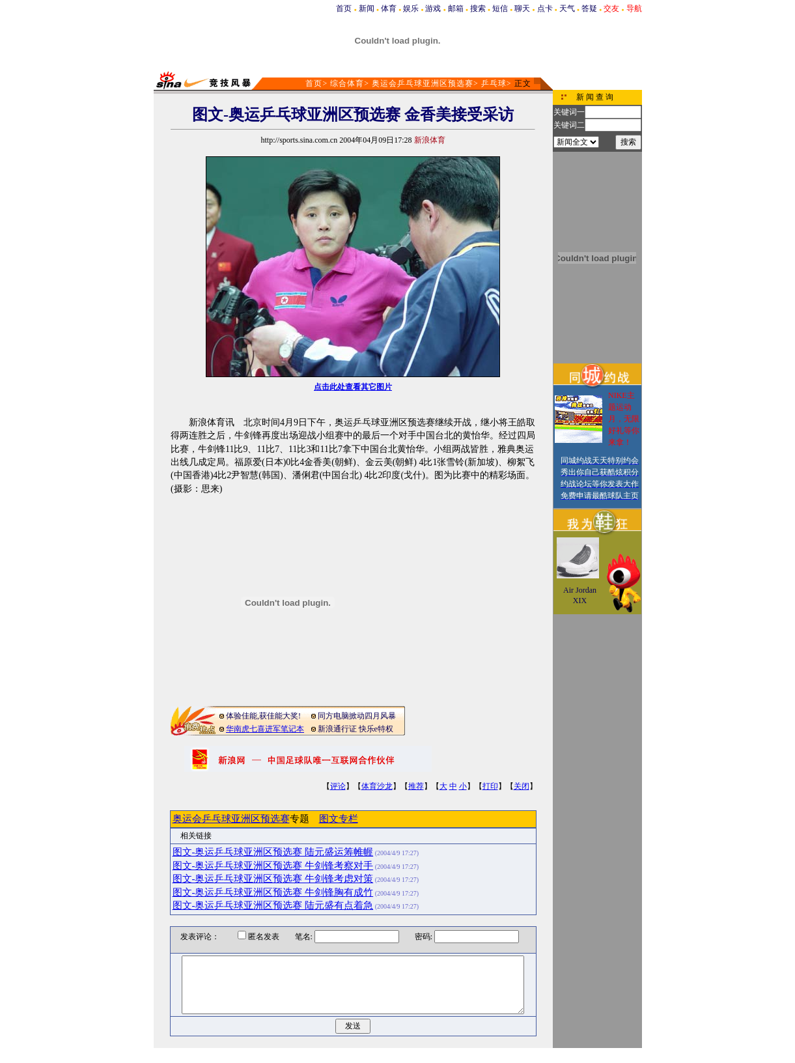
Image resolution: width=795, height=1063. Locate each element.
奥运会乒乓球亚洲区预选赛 (422, 83)
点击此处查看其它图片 (353, 386)
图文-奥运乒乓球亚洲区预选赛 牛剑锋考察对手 (273, 865)
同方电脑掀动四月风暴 (357, 715)
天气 (567, 8)
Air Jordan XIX (579, 595)
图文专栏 (338, 819)
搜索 (478, 8)
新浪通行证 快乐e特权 (355, 728)
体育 (389, 8)
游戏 (433, 8)
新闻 (366, 8)
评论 (338, 786)
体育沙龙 (377, 786)
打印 (490, 786)
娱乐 (411, 8)
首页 (344, 8)
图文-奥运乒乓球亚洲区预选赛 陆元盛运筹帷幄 (273, 852)
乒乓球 (494, 83)
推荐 (416, 786)
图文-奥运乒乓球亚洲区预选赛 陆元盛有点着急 (273, 905)
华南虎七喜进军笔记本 (265, 728)
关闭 (521, 786)
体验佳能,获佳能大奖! (263, 715)
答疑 (589, 8)
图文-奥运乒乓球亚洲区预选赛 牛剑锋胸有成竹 (273, 892)
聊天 (522, 8)
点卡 (545, 8)
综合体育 (347, 83)
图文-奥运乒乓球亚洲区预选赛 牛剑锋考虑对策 (273, 878)
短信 (500, 8)
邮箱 (456, 8)
